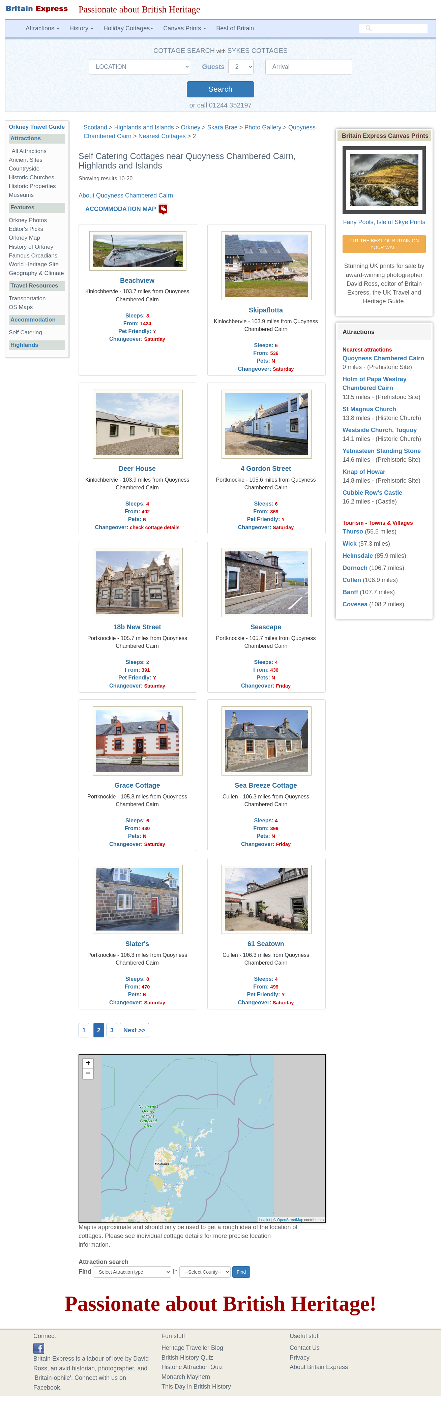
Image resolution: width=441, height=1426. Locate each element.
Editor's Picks (26, 229)
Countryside (24, 168)
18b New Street (137, 627)
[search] (393, 29)
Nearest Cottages (162, 136)
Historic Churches (31, 177)
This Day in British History (196, 1386)
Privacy (300, 1357)
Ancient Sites (25, 160)
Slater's (137, 943)
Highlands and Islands (144, 127)
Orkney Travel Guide (37, 127)
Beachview (137, 280)
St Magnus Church (369, 409)
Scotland (95, 127)
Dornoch (355, 568)
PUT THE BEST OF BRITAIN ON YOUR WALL (385, 244)
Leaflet (264, 1220)
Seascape (266, 627)
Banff (350, 592)
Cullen (352, 580)
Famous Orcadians (33, 255)
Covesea (355, 604)
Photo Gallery (262, 127)
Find (85, 1271)
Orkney (190, 127)
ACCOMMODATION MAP (120, 209)
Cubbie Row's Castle (372, 492)
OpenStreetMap (290, 1220)
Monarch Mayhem (185, 1376)
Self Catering (25, 332)
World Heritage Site (34, 264)
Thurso (353, 531)
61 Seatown (265, 943)
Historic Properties (32, 186)
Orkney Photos (28, 220)
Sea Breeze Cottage (266, 785)
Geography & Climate (36, 273)
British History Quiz (187, 1357)
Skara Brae (222, 127)
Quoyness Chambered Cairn (383, 358)
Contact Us (305, 1347)
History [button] (81, 28)
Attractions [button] (42, 28)
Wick (350, 543)
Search (220, 89)
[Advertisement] (37, 466)
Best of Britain (235, 28)
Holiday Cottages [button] (128, 28)
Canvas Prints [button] (184, 28)
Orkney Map (24, 238)
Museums (21, 195)
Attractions (25, 138)
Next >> (134, 1030)
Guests (214, 66)
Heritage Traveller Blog (192, 1347)
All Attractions (29, 151)
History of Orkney (31, 247)
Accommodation (33, 319)
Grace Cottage (137, 785)
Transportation (27, 298)
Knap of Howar (364, 471)
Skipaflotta (266, 310)
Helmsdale (358, 555)
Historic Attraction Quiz (192, 1367)
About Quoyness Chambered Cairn (126, 195)
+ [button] (88, 1064)
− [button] (88, 1074)
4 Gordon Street (266, 468)
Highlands (24, 345)
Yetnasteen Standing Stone (382, 451)
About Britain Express (319, 1367)
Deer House (137, 468)
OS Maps (21, 307)
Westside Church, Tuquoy (380, 430)
